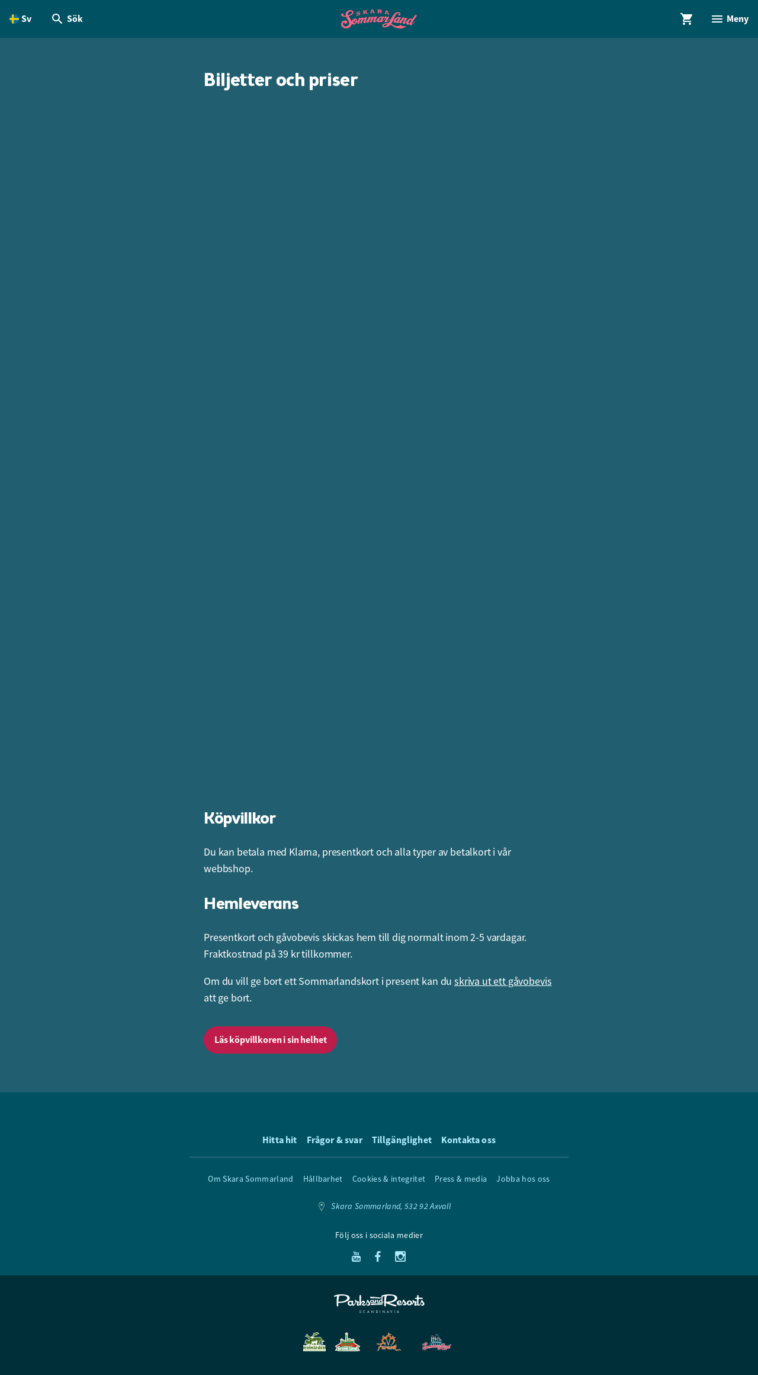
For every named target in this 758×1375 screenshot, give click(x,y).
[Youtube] (356, 1257)
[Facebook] (378, 1257)
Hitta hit (279, 1140)
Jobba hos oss (523, 1178)
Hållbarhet (323, 1178)
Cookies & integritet (388, 1178)
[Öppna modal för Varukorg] (687, 19)
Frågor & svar (334, 1140)
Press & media (461, 1178)
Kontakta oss (468, 1140)
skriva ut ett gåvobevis (502, 981)
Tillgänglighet (402, 1140)
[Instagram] (400, 1257)
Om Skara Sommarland (250, 1178)
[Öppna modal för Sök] (66, 19)
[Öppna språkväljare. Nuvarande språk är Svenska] (20, 19)
